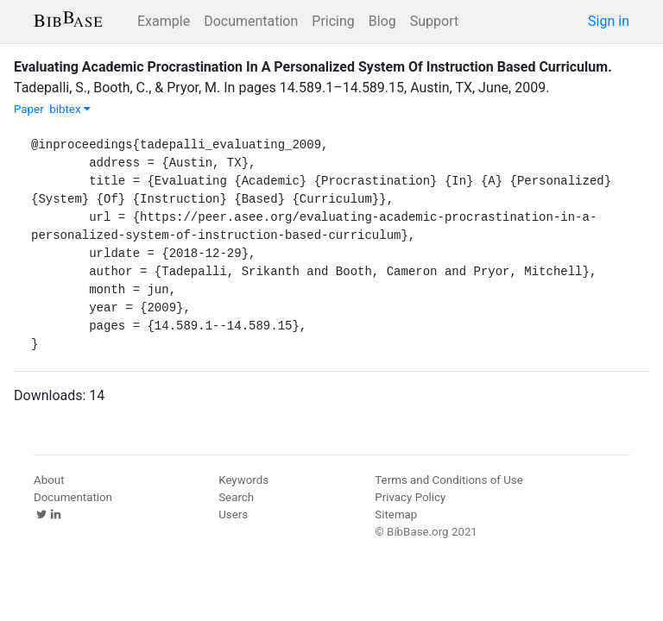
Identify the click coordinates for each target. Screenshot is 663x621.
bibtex (70, 109)
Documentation (251, 21)
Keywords (243, 480)
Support (434, 21)
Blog (382, 21)
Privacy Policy (410, 497)
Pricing (333, 21)
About (49, 480)
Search (236, 497)
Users (233, 514)
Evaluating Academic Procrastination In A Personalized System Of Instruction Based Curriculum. (313, 67)
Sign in (608, 21)
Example (163, 21)
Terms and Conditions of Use (448, 480)
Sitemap (396, 514)
